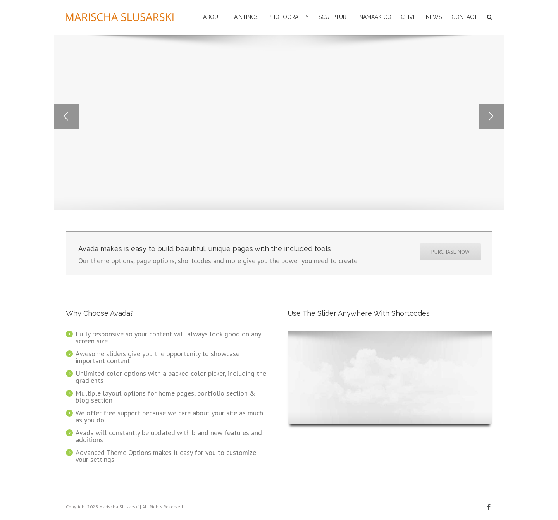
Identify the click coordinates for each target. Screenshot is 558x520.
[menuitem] (217, 16)
